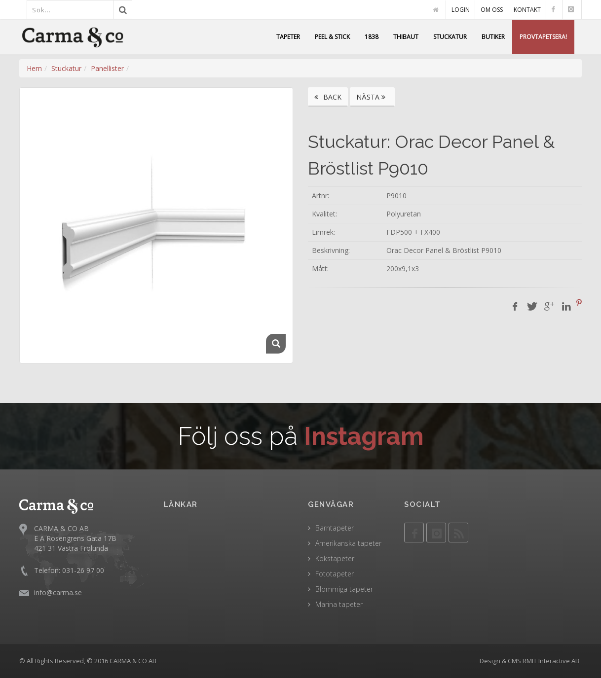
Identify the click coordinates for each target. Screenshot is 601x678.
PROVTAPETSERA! (543, 37)
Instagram (364, 436)
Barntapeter (334, 528)
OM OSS (492, 9)
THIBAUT (405, 37)
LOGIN (460, 9)
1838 (371, 37)
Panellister (107, 68)
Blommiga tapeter (344, 589)
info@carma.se (58, 592)
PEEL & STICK (332, 37)
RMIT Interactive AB (551, 660)
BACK (327, 97)
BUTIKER (493, 37)
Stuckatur (66, 68)
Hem (34, 68)
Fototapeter (334, 573)
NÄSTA (372, 97)
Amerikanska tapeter (348, 543)
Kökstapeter (334, 558)
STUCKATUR (450, 37)
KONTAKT (527, 9)
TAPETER (288, 37)
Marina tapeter (339, 604)
